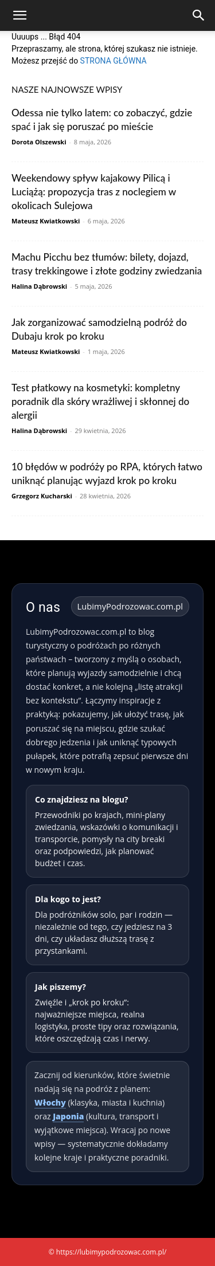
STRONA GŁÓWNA (113, 60)
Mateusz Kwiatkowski (45, 221)
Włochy (50, 1102)
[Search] (199, 15)
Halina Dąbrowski (39, 286)
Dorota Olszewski (39, 141)
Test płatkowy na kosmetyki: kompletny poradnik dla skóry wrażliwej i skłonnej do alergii (100, 401)
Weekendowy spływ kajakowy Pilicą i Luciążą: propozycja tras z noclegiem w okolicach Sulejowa (93, 191)
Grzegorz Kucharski (41, 496)
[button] (19, 15)
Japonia (68, 1116)
